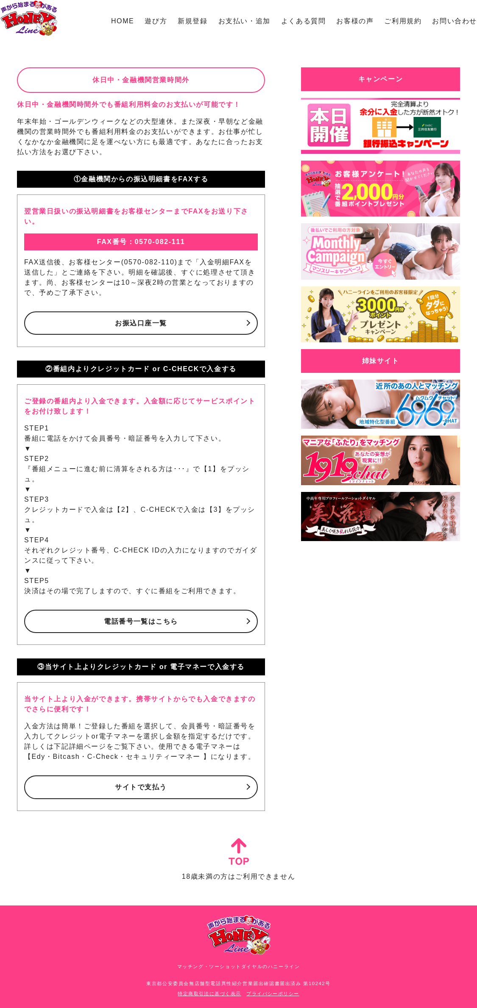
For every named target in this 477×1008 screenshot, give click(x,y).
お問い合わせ (454, 21)
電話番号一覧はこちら (141, 621)
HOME (122, 21)
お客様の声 (355, 21)
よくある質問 (303, 21)
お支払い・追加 (244, 21)
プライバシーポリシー (273, 993)
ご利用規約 (402, 21)
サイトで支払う (141, 787)
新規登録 (192, 21)
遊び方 (156, 21)
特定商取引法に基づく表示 (209, 993)
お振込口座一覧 (141, 323)
